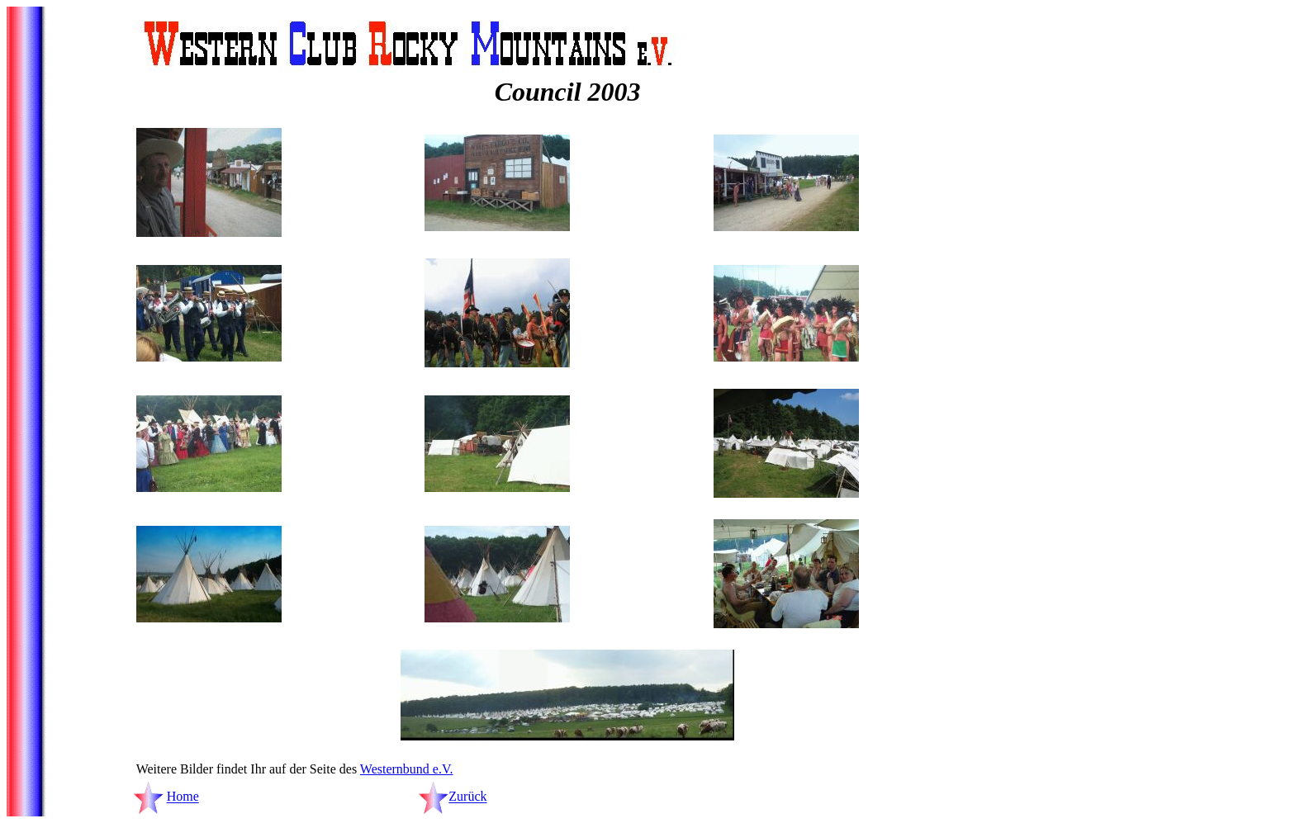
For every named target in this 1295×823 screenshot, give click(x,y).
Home (183, 797)
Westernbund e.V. (406, 769)
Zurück (467, 797)
